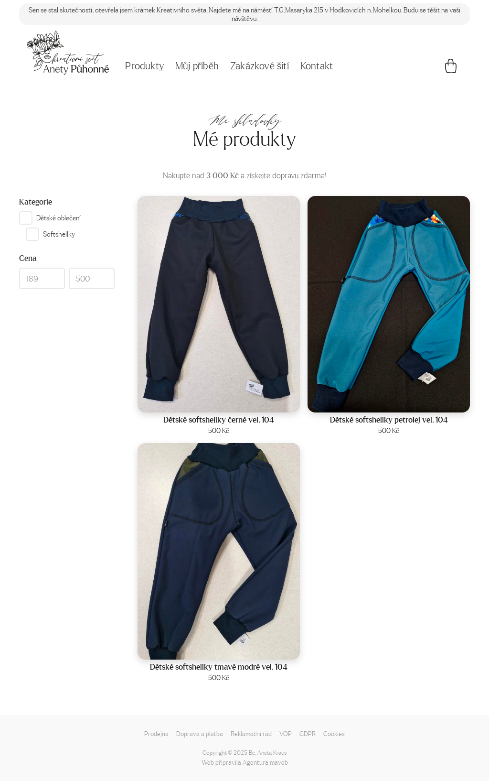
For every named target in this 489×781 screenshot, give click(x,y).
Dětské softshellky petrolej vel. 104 (389, 419)
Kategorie (35, 201)
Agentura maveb (265, 762)
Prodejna (156, 733)
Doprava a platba (199, 733)
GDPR (307, 733)
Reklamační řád (251, 733)
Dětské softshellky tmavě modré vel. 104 (218, 667)
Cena (28, 258)
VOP (285, 733)
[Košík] (450, 68)
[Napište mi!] (68, 53)
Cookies (334, 733)
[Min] (42, 279)
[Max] (92, 279)
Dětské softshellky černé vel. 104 (218, 419)
